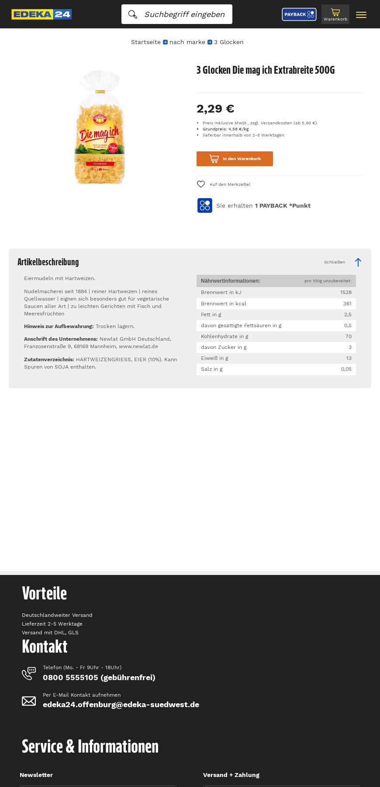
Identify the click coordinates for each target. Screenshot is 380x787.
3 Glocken (229, 41)
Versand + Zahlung (231, 774)
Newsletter (36, 774)
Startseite (146, 41)
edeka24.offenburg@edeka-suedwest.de (121, 704)
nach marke (187, 41)
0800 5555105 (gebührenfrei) (99, 677)
